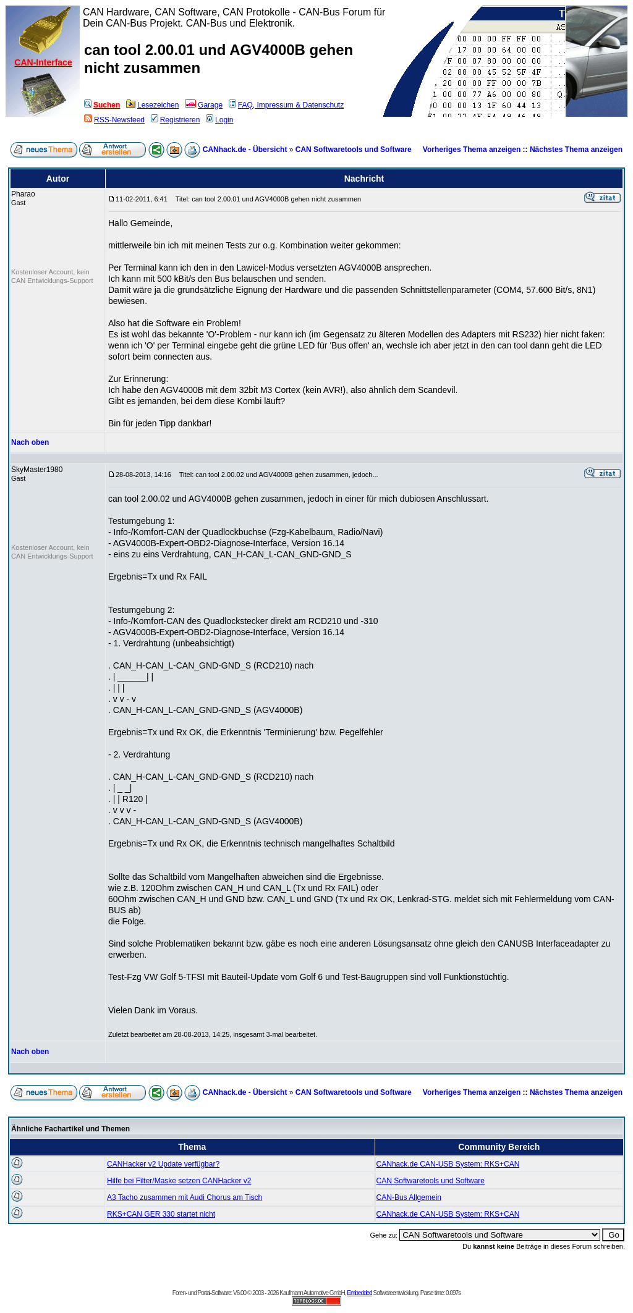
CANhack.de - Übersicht (245, 149)
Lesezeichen (152, 105)
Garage (204, 105)
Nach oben (30, 442)
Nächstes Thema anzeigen (576, 149)
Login (219, 120)
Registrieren (175, 120)
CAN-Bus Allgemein (408, 1197)
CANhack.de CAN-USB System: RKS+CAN (448, 1164)
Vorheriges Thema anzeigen (472, 149)
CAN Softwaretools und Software (353, 149)
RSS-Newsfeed (114, 120)
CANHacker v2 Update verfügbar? (163, 1164)
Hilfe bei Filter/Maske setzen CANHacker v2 (179, 1180)
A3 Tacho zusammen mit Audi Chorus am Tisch (184, 1197)
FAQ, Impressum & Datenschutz (286, 105)
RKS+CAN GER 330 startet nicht (161, 1214)
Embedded (359, 1293)
